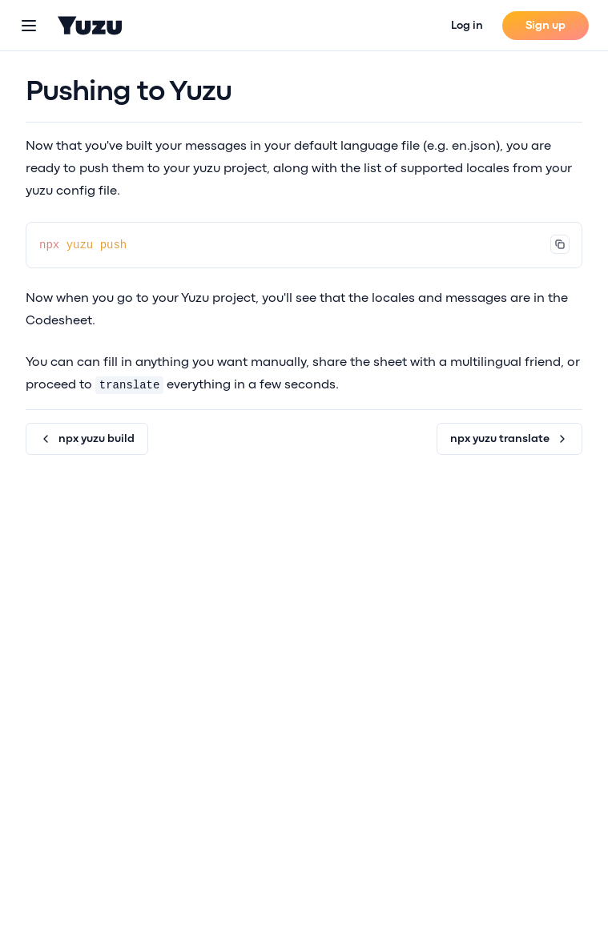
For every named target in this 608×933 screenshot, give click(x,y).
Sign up (545, 25)
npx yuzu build (87, 438)
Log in (467, 25)
